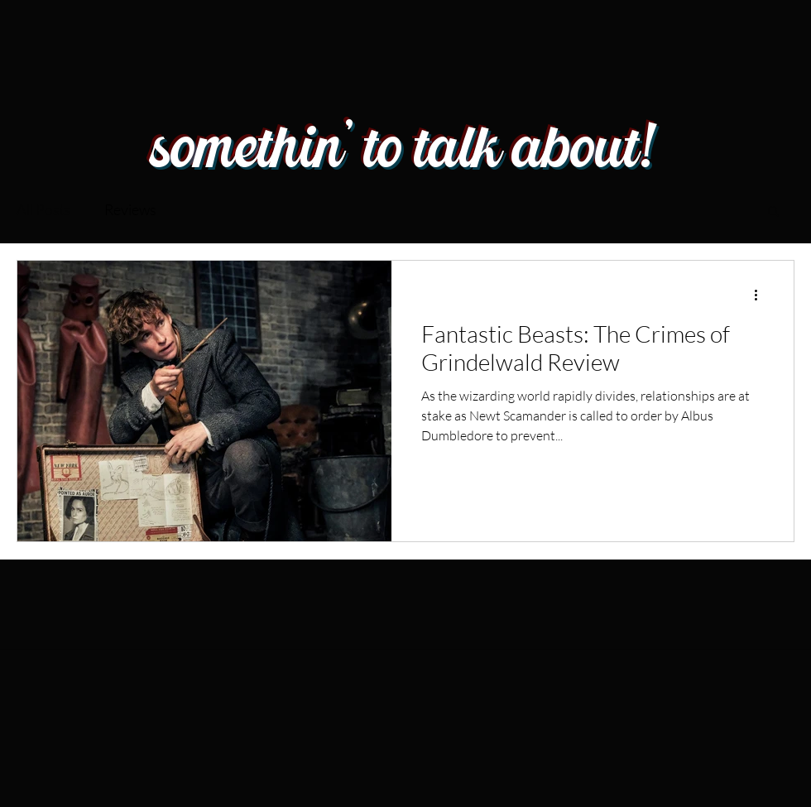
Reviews (130, 209)
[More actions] (761, 295)
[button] (773, 212)
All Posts (44, 209)
